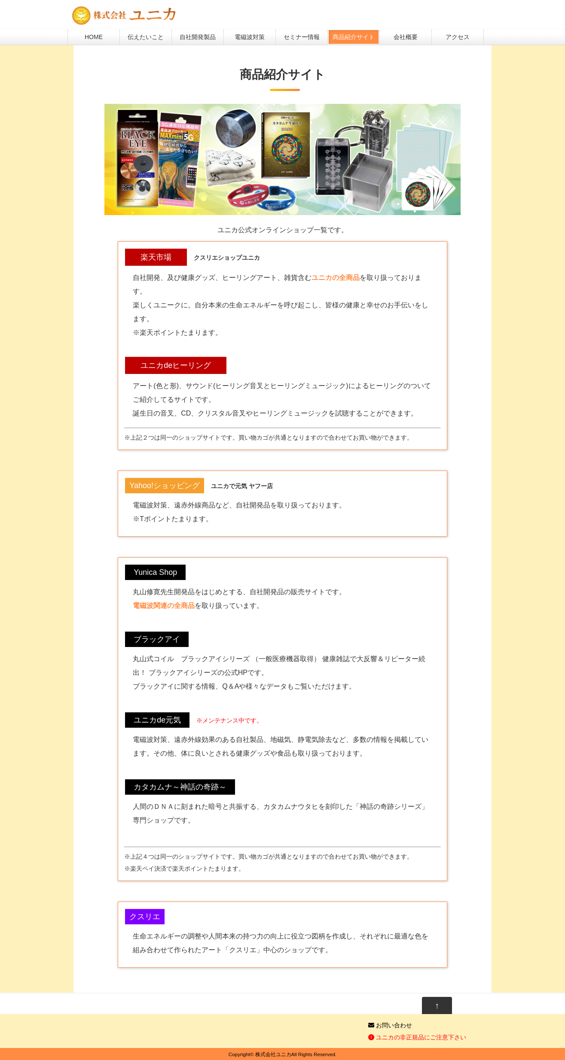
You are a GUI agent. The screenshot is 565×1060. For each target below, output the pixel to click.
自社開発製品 (198, 36)
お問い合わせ (390, 1025)
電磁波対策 (250, 36)
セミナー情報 (302, 36)
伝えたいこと (146, 36)
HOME (94, 36)
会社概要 (406, 36)
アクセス (458, 36)
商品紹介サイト (354, 36)
